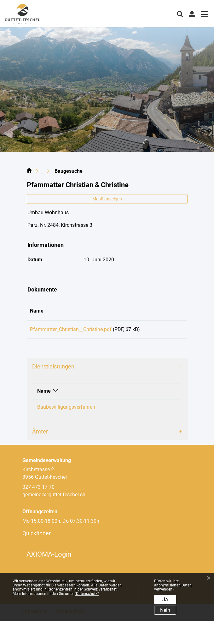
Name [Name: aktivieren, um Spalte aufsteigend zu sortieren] (36, 311)
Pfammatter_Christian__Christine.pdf (71, 329)
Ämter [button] (40, 433)
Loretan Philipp (147, 409)
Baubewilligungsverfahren (66, 409)
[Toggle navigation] (203, 15)
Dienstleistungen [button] (53, 368)
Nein (165, 610)
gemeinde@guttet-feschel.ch (53, 497)
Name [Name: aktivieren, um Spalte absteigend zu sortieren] (44, 393)
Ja (165, 599)
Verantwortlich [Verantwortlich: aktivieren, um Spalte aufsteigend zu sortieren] (147, 393)
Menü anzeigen (107, 198)
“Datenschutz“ (87, 593)
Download (170, 330)
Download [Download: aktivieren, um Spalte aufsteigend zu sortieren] (167, 311)
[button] (180, 13)
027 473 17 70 (38, 489)
